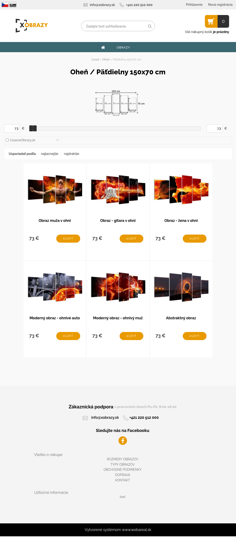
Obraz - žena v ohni (181, 221)
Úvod (95, 59)
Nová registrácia (220, 4)
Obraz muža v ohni (54, 221)
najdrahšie (71, 154)
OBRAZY (123, 47)
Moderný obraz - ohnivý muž (118, 318)
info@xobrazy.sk (102, 5)
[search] (150, 26)
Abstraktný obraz (181, 318)
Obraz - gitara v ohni (118, 221)
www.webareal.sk (136, 530)
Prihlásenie (194, 4)
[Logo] (31, 25)
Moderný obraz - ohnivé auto (55, 318)
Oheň (106, 59)
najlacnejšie (50, 154)
